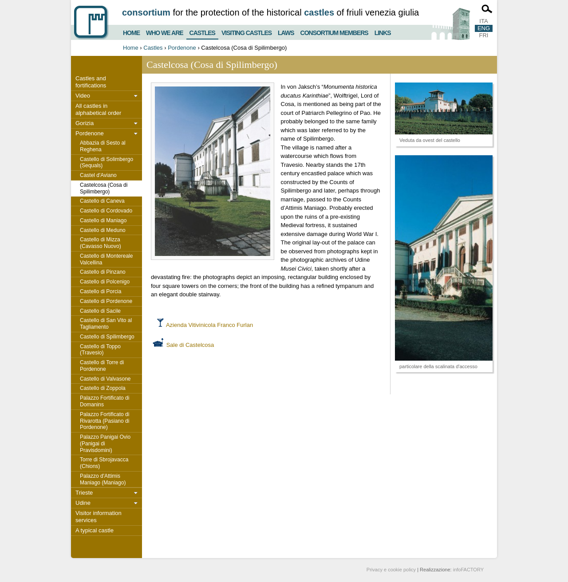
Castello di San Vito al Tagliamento (106, 323)
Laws (286, 31)
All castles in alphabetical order (98, 109)
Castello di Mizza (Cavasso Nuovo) (100, 242)
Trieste (84, 492)
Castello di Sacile (100, 311)
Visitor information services (98, 516)
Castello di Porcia (100, 291)
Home (131, 31)
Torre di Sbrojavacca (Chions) (104, 462)
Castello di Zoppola (103, 388)
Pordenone (182, 47)
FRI (484, 35)
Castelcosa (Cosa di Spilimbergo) (103, 188)
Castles (202, 31)
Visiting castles (246, 31)
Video (82, 95)
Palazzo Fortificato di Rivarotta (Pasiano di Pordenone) (104, 421)
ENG (483, 28)
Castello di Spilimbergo (107, 337)
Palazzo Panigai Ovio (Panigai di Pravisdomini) (105, 443)
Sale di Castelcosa (190, 345)
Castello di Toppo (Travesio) (100, 349)
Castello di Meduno (103, 230)
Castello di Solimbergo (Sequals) (106, 162)
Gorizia (84, 123)
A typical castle (94, 530)
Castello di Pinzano (103, 272)
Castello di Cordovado (106, 211)
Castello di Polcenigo (105, 282)
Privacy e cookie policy (391, 569)
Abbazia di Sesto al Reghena (103, 146)
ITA (483, 21)
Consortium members (334, 31)
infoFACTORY (468, 569)
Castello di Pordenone (106, 301)
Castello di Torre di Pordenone (102, 365)
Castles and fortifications (90, 82)
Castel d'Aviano (98, 175)
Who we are (164, 31)
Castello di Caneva (102, 201)
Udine (83, 502)
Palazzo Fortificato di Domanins (104, 401)
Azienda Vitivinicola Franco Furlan (209, 325)
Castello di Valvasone (105, 379)
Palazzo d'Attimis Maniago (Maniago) (103, 479)
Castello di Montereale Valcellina (106, 259)
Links (383, 31)
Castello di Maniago (103, 220)
